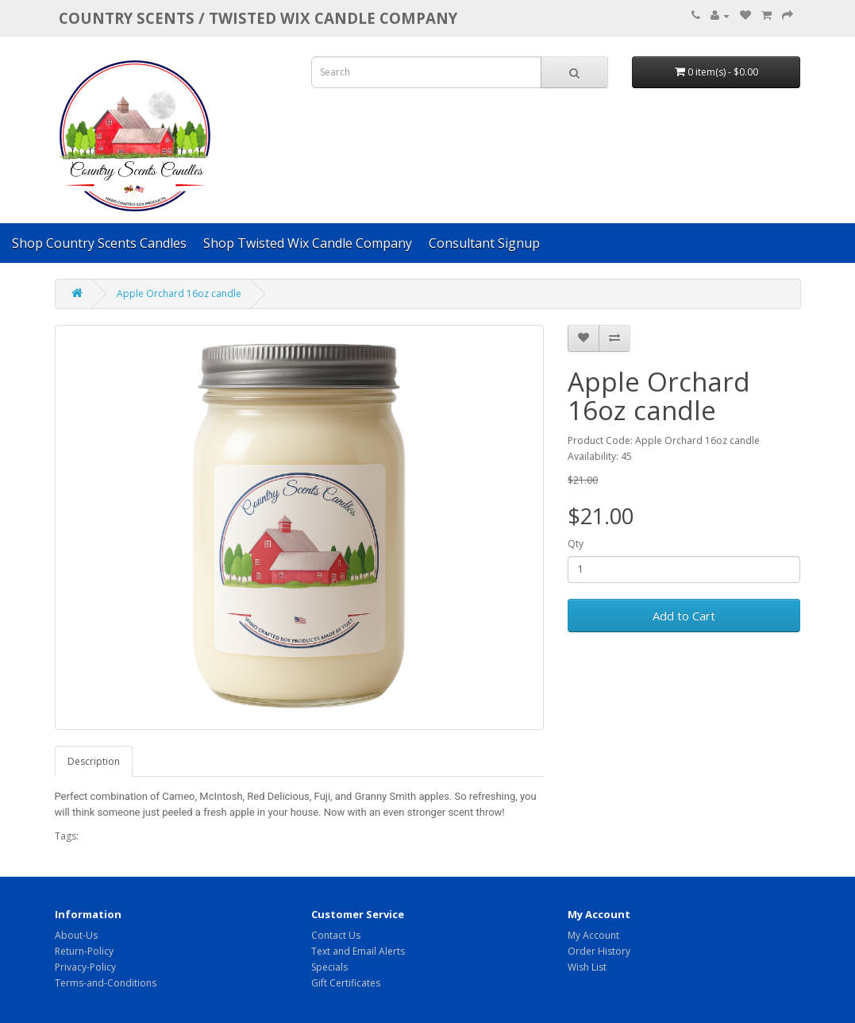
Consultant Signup (484, 243)
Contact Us (335, 935)
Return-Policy (84, 951)
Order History (599, 951)
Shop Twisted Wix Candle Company (307, 243)
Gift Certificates (345, 983)
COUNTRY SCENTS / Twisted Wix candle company (258, 18)
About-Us (76, 935)
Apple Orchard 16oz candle (179, 293)
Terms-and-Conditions (105, 983)
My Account (593, 935)
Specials (329, 967)
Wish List (587, 967)
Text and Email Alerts (358, 951)
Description (93, 761)
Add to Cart (684, 615)
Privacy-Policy (85, 967)
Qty (575, 543)
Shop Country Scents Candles (99, 243)
